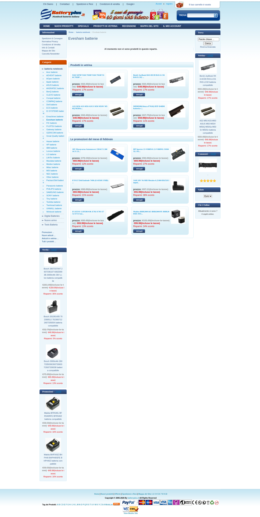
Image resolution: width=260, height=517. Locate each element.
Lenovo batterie (52, 151)
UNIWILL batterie (53, 208)
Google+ (130, 4)
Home (46, 26)
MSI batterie (51, 171)
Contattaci (65, 4)
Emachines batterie (54, 116)
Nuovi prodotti (107, 494)
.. (207, 174)
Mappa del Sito (48, 51)
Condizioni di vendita (110, 4)
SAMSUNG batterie (54, 192)
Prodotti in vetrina (105, 26)
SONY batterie (52, 195)
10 (166, 494)
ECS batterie (51, 108)
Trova (200, 32)
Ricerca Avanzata (207, 47)
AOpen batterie (52, 79)
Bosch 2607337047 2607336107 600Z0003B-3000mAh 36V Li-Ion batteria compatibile (53, 275)
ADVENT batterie (53, 75)
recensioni (129, 26)
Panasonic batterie (54, 186)
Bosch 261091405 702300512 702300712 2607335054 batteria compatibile (53, 321)
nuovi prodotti (64, 26)
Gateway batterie (53, 129)
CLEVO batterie (52, 95)
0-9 (103, 505)
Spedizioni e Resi (84, 4)
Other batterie (51, 177)
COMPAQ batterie (53, 101)
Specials (83, 26)
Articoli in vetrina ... (50, 238)
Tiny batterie (51, 199)
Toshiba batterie (52, 202)
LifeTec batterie (52, 158)
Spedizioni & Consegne (52, 38)
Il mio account (172, 26)
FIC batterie (51, 123)
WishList (109, 505)
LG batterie (50, 154)
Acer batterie (51, 72)
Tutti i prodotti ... (49, 241)
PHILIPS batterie (53, 189)
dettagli (78, 94)
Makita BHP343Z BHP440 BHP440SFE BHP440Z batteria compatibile (53, 459)
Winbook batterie (53, 212)
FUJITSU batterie (53, 126)
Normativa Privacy (50, 41)
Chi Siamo (48, 4)
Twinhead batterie (53, 205)
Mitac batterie (51, 167)
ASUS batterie (52, 85)
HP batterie (50, 145)
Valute (201, 189)
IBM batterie (51, 148)
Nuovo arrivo (50, 220)
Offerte (118, 494)
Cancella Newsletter (51, 54)
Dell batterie (51, 105)
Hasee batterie (52, 141)
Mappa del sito (149, 26)
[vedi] (53, 249)
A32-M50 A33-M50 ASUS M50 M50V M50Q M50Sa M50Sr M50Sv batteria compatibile (208, 127)
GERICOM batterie (54, 133)
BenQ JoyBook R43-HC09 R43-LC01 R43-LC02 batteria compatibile (208, 80)
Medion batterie (52, 164)
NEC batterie (51, 174)
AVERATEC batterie (54, 88)
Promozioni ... (48, 232)
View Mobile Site (131, 513)
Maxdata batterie (53, 161)
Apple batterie (51, 82)
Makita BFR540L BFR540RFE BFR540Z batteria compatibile (53, 416)
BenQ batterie (52, 92)
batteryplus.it (133, 498)
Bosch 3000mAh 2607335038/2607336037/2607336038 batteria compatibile (53, 365)
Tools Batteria (51, 224)
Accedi (159, 4)
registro (169, 4)
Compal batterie (52, 98)
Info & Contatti (48, 48)
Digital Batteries (52, 216)
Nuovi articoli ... (48, 235)
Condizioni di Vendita (51, 44)
